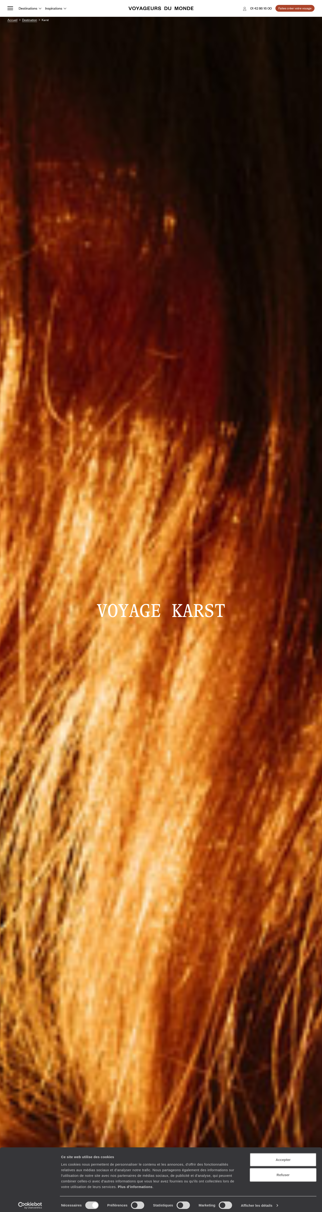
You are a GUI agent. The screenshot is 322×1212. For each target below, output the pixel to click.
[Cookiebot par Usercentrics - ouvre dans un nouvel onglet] (30, 1202)
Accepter (283, 1157)
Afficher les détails (256, 1203)
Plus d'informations (135, 1184)
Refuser (283, 1172)
